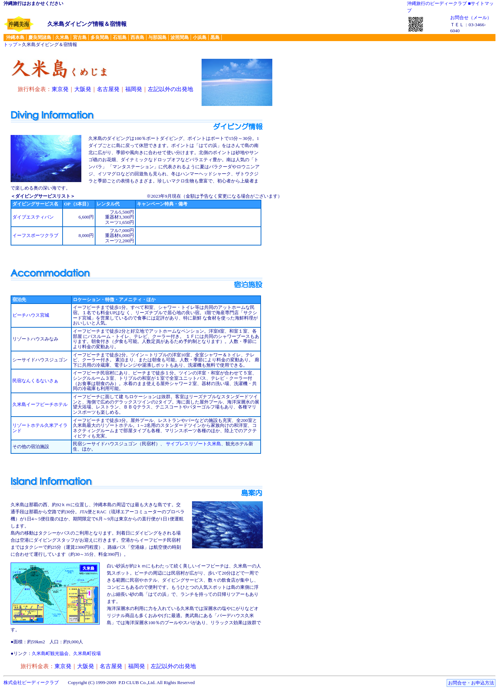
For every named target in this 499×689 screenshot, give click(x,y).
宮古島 (80, 37)
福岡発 (133, 89)
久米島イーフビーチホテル (40, 404)
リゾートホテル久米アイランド (40, 428)
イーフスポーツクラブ (35, 235)
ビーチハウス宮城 (30, 315)
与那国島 (157, 37)
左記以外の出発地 (170, 89)
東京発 (60, 89)
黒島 (215, 37)
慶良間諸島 (39, 37)
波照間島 (179, 37)
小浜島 (200, 37)
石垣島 (120, 37)
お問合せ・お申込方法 (471, 682)
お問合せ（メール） (471, 17)
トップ (10, 44)
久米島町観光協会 (50, 653)
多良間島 (100, 37)
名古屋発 (108, 89)
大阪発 (82, 89)
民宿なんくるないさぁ (35, 380)
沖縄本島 (15, 37)
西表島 (137, 37)
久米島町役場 (87, 653)
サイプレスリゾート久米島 (193, 443)
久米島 (62, 37)
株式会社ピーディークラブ (31, 682)
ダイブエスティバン (33, 217)
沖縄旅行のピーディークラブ (437, 3)
